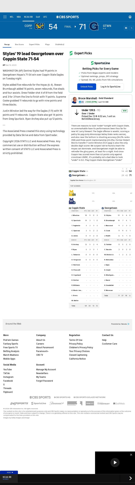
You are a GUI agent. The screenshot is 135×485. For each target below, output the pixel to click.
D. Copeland (76, 275)
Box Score (19, 44)
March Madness (11, 355)
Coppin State (78, 208)
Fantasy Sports (10, 343)
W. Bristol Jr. (109, 254)
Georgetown (111, 208)
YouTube (7, 369)
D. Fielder (108, 244)
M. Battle (74, 300)
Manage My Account (46, 369)
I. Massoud (108, 225)
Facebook (8, 381)
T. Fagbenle (75, 225)
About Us (40, 340)
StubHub (59, 44)
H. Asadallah (109, 285)
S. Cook (107, 230)
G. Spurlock (75, 220)
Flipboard (8, 392)
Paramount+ (42, 351)
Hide (10, 472)
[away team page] (40, 26)
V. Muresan (108, 290)
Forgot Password (44, 381)
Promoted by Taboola (120, 324)
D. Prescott (75, 270)
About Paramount (45, 347)
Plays (47, 44)
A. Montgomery (110, 275)
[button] (115, 462)
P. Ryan (74, 249)
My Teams (41, 377)
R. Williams (75, 285)
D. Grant (107, 270)
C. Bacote (108, 249)
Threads (7, 388)
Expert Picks (34, 44)
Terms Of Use (75, 340)
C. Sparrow (75, 230)
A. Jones (74, 236)
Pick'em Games (10, 340)
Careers (40, 343)
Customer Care (109, 343)
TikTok (6, 373)
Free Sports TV (10, 347)
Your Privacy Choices (79, 351)
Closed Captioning (78, 355)
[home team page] (94, 26)
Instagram (8, 377)
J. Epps (107, 265)
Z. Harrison (75, 265)
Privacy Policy (76, 343)
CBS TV (39, 355)
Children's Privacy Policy (81, 347)
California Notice (77, 358)
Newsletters (42, 373)
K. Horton (75, 280)
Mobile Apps (9, 358)
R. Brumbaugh (109, 220)
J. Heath (107, 236)
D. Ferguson (76, 260)
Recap (7, 44)
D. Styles (107, 215)
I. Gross (74, 295)
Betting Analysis (11, 351)
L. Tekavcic (75, 254)
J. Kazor (107, 280)
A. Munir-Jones (77, 290)
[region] (115, 462)
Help (104, 340)
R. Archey (75, 244)
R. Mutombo (108, 260)
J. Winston (75, 215)
